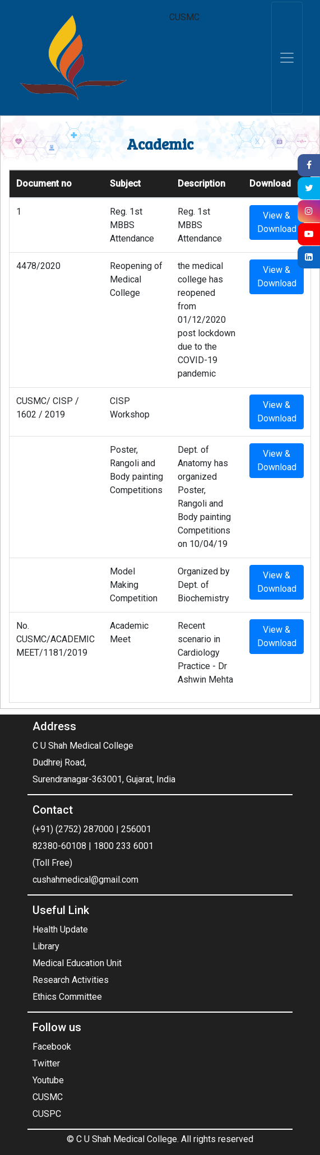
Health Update (60, 929)
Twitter (46, 1063)
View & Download (276, 222)
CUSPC (47, 1113)
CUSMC (48, 1097)
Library (46, 946)
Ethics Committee (67, 996)
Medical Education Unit (77, 963)
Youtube (48, 1080)
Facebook (52, 1046)
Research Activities (71, 980)
